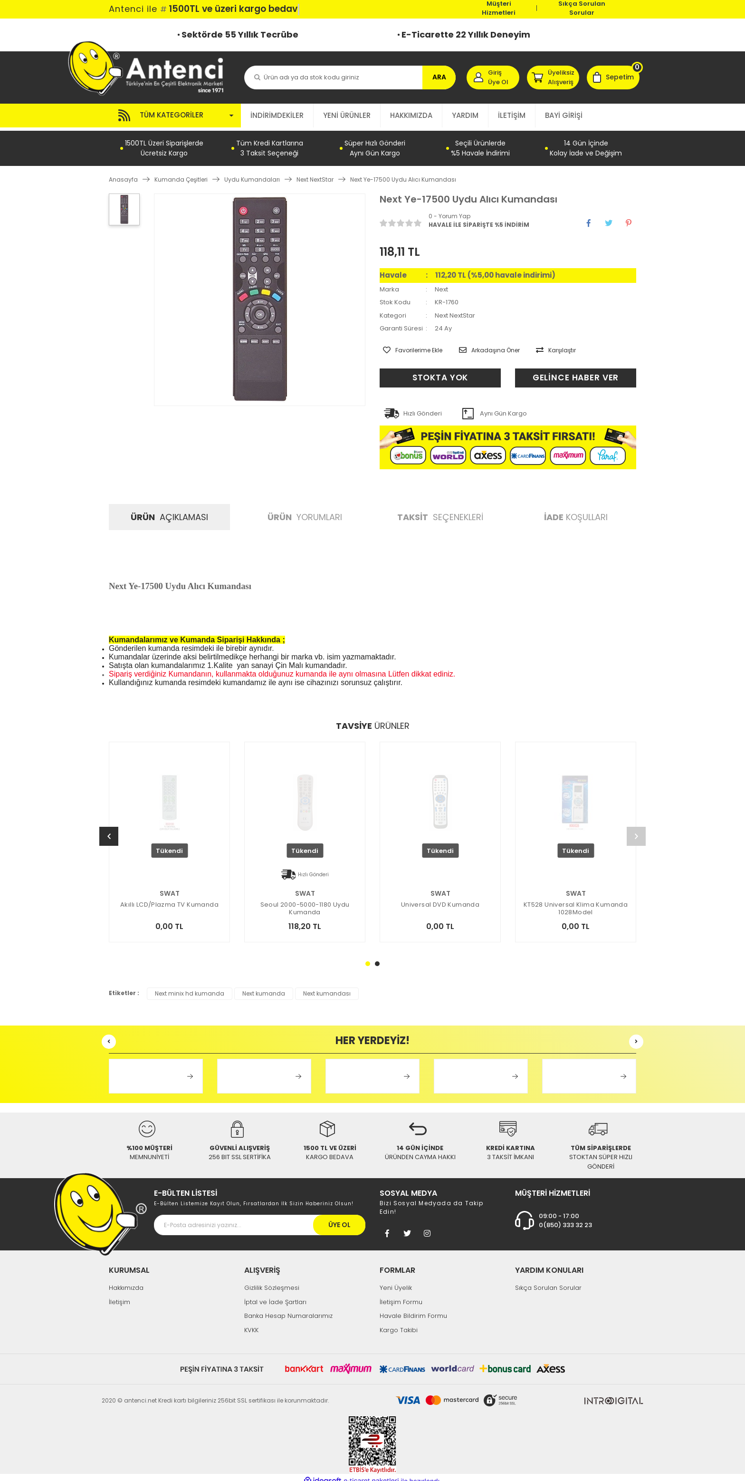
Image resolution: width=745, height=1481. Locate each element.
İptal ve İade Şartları (275, 1294)
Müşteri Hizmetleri (499, 8)
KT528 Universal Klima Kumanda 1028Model (576, 901)
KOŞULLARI (576, 510)
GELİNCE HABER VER (575, 371)
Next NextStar (455, 312)
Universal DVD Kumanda (440, 898)
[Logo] (150, 68)
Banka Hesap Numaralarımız (288, 1309)
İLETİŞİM (511, 115)
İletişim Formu (401, 1294)
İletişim (119, 1294)
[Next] (636, 829)
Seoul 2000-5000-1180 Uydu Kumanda (305, 901)
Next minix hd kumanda (189, 986)
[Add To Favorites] (409, 345)
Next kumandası (327, 986)
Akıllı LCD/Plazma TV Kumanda (169, 898)
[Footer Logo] (100, 1207)
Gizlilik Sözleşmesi (271, 1281)
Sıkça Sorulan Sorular (581, 8)
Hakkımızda (126, 1281)
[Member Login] (493, 77)
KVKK (251, 1322)
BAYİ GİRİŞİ (564, 115)
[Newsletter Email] (259, 1218)
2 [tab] (377, 956)
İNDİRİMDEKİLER (277, 115)
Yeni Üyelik (396, 1281)
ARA (439, 77)
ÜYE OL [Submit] (339, 1218)
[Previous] (108, 829)
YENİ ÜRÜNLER (347, 115)
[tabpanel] (440, 847)
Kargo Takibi (399, 1322)
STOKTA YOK (440, 371)
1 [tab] (367, 956)
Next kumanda (263, 986)
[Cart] (613, 77)
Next (441, 285)
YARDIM (465, 115)
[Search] (350, 77)
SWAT (170, 886)
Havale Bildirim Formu (413, 1309)
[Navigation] (175, 115)
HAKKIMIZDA (411, 115)
